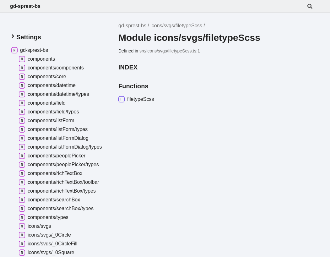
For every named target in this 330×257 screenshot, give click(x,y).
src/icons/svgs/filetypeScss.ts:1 (169, 50)
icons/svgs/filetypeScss (176, 25)
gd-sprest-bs (25, 6)
